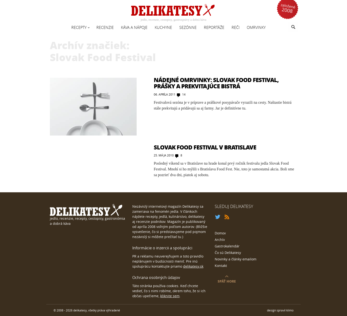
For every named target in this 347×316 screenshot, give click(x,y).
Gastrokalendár (227, 246)
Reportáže (214, 27)
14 (184, 94)
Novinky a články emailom (235, 259)
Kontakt (221, 265)
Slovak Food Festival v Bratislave (205, 147)
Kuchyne (163, 27)
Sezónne (188, 27)
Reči (236, 27)
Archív (220, 239)
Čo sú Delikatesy (228, 252)
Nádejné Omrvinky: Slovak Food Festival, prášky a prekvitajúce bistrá (216, 83)
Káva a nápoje (134, 27)
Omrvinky (256, 27)
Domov (220, 233)
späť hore (227, 281)
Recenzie (105, 27)
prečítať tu (172, 236)
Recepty (79, 27)
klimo (290, 310)
